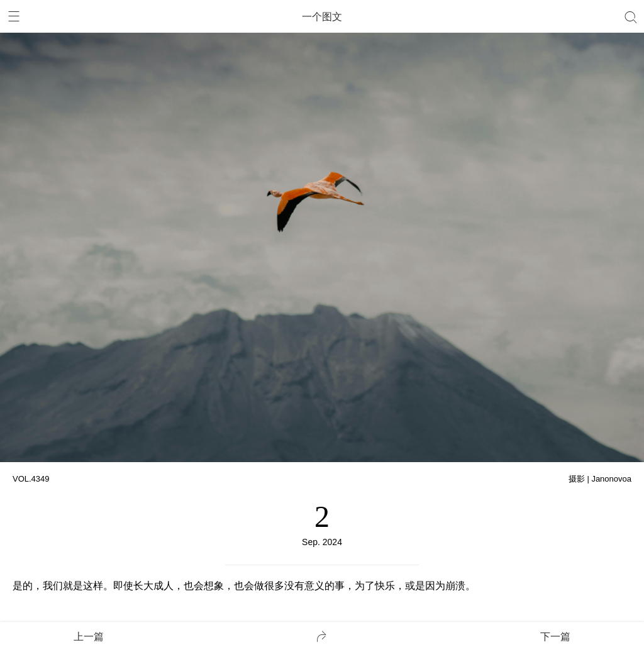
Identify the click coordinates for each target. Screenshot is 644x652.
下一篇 (555, 636)
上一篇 (89, 636)
